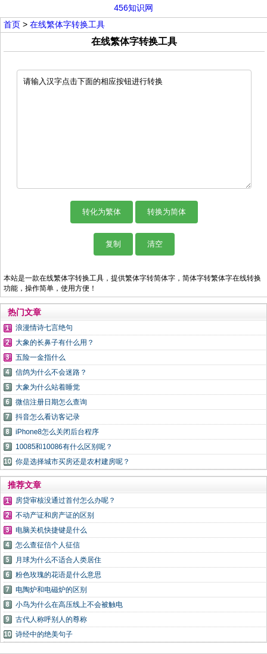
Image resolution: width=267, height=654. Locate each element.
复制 (113, 243)
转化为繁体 (101, 211)
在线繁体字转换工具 (67, 24)
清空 (155, 243)
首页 (12, 24)
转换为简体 (166, 211)
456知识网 (133, 8)
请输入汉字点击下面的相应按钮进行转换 (134, 129)
